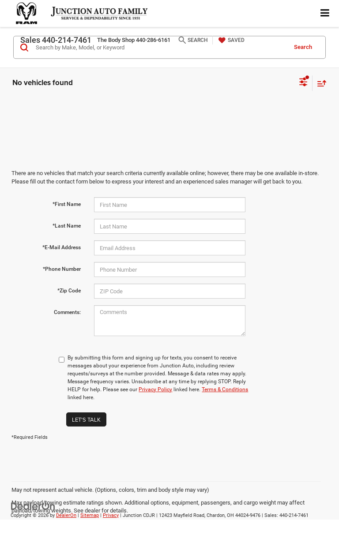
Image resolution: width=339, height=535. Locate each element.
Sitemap (89, 515)
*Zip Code (69, 291)
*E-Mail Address (61, 247)
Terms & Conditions (225, 389)
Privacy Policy (155, 389)
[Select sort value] (320, 83)
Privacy (111, 515)
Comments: (67, 312)
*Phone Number (62, 269)
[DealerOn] (33, 505)
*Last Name (67, 226)
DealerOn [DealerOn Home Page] (66, 515)
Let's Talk (86, 419)
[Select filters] (303, 83)
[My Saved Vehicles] (230, 40)
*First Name (67, 204)
